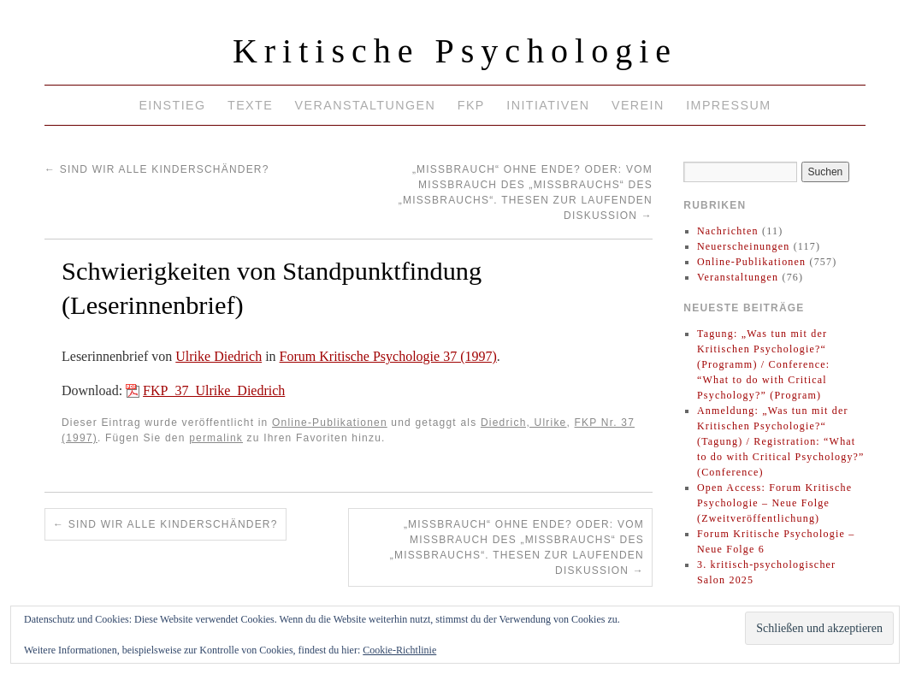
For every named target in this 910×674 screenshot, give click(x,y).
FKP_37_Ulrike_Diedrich (214, 390)
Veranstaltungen (365, 105)
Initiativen (547, 105)
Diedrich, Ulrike (524, 423)
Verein (638, 105)
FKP (471, 105)
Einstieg (172, 105)
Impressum (728, 105)
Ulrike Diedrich (218, 356)
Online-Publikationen (329, 423)
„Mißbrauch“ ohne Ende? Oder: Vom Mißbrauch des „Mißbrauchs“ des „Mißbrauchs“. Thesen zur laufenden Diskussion (517, 547)
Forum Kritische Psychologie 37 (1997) (388, 356)
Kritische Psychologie (455, 51)
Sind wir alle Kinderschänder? (156, 169)
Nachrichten (728, 231)
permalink (216, 438)
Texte (250, 105)
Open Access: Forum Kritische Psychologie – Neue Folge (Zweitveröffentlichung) (774, 503)
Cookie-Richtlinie (399, 650)
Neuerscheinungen (743, 246)
